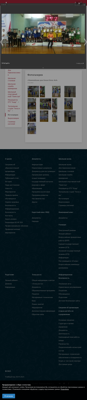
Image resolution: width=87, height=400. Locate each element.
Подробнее (65, 389)
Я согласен (9, 396)
